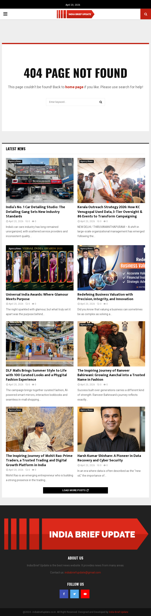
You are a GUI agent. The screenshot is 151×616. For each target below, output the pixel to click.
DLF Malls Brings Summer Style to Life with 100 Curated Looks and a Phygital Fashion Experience (36, 375)
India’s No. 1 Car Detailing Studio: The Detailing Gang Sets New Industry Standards (35, 211)
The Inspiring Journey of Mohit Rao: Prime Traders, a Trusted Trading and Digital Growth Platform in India (39, 460)
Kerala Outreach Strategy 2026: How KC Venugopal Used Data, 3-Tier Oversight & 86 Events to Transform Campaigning (109, 211)
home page (74, 87)
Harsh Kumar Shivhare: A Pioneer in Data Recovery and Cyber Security (109, 458)
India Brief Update (118, 612)
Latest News (15, 148)
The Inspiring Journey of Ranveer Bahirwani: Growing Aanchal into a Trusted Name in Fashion (111, 375)
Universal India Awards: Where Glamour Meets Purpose (37, 297)
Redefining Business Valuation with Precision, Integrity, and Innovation (105, 297)
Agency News (15, 161)
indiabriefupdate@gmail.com (83, 572)
